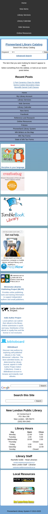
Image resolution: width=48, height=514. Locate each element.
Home (24, 3)
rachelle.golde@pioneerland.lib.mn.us (24, 462)
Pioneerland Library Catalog (24, 44)
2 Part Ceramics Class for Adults (26, 82)
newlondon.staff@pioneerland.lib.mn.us (24, 467)
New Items (24, 9)
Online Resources (24, 33)
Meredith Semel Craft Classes (26, 87)
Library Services (24, 15)
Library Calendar (24, 21)
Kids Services (24, 27)
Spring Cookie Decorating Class (27, 85)
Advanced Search (24, 56)
